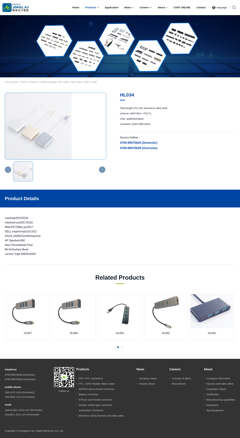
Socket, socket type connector (95, 405)
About (163, 7)
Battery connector (88, 394)
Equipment (212, 405)
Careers (146, 7)
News (129, 7)
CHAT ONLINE (182, 7)
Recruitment (179, 383)
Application (111, 7)
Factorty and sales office (219, 383)
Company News (148, 378)
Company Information (218, 378)
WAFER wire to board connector (96, 389)
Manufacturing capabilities (220, 399)
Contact (201, 7)
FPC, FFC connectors (91, 378)
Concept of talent (181, 378)
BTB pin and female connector (95, 399)
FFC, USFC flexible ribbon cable (96, 383)
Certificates (212, 394)
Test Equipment (215, 410)
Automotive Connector (91, 410)
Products (92, 7)
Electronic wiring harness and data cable (101, 415)
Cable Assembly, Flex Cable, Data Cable (61, 82)
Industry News (147, 383)
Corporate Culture (216, 389)
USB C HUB (90, 82)
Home (75, 7)
